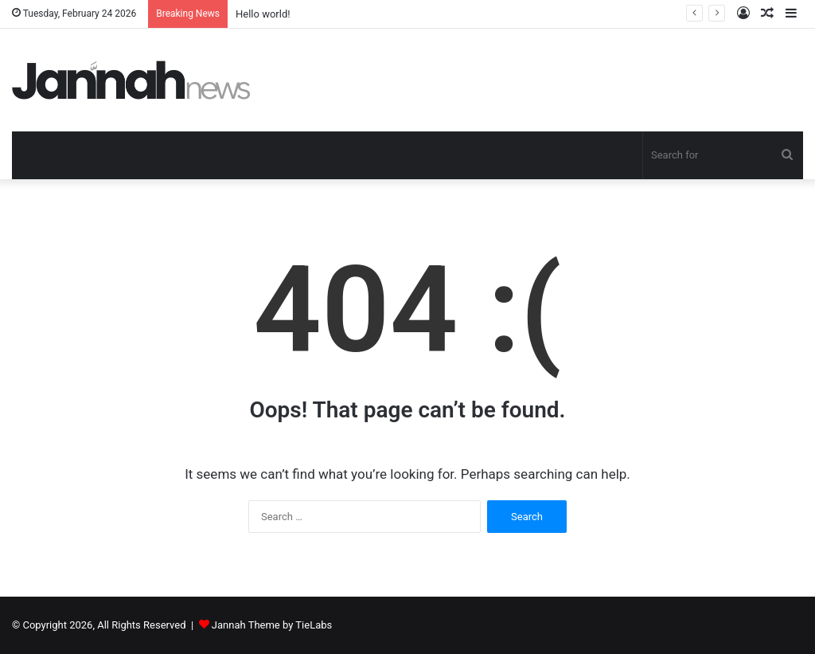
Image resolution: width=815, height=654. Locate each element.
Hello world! (263, 14)
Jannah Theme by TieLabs (272, 625)
